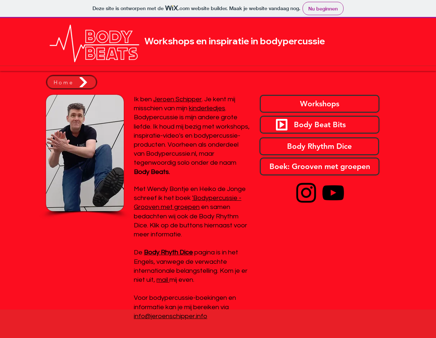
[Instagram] (306, 192)
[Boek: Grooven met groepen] (320, 166)
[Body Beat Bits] (320, 125)
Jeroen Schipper (177, 99)
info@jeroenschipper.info (170, 316)
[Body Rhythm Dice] (319, 146)
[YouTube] (333, 192)
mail (162, 279)
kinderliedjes (207, 108)
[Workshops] (320, 104)
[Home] (71, 82)
